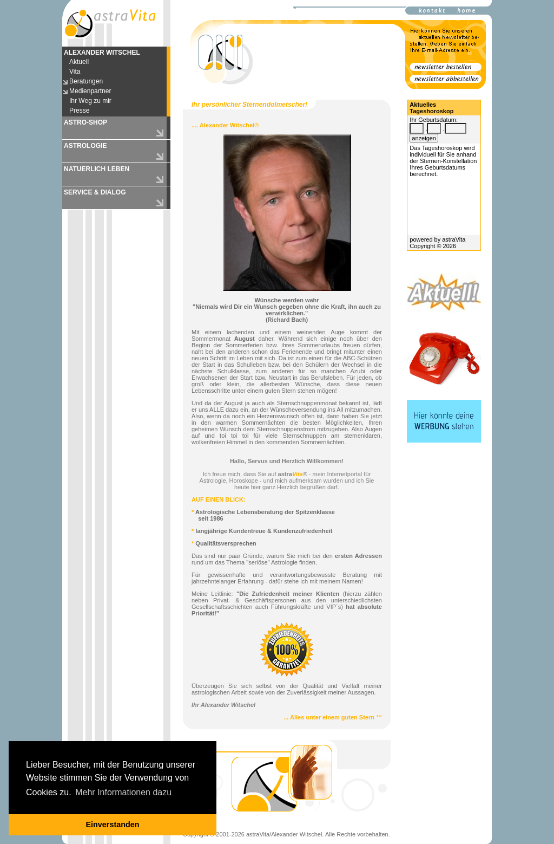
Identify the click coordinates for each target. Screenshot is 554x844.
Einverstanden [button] (112, 824)
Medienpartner (90, 91)
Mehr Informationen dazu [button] (123, 792)
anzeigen (424, 138)
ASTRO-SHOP (85, 122)
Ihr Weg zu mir (90, 101)
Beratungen (86, 81)
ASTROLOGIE (85, 146)
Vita (74, 71)
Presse (79, 110)
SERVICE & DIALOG (95, 192)
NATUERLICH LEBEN (96, 169)
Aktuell (79, 62)
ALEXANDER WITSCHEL (102, 52)
